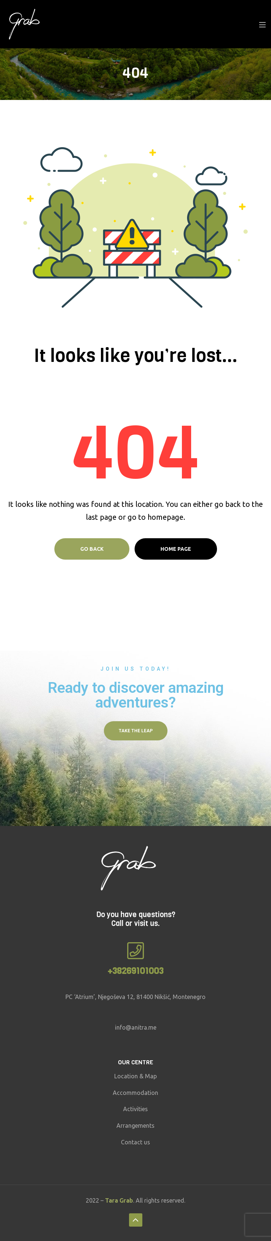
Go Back (92, 549)
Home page (175, 549)
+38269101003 (135, 971)
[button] (135, 730)
